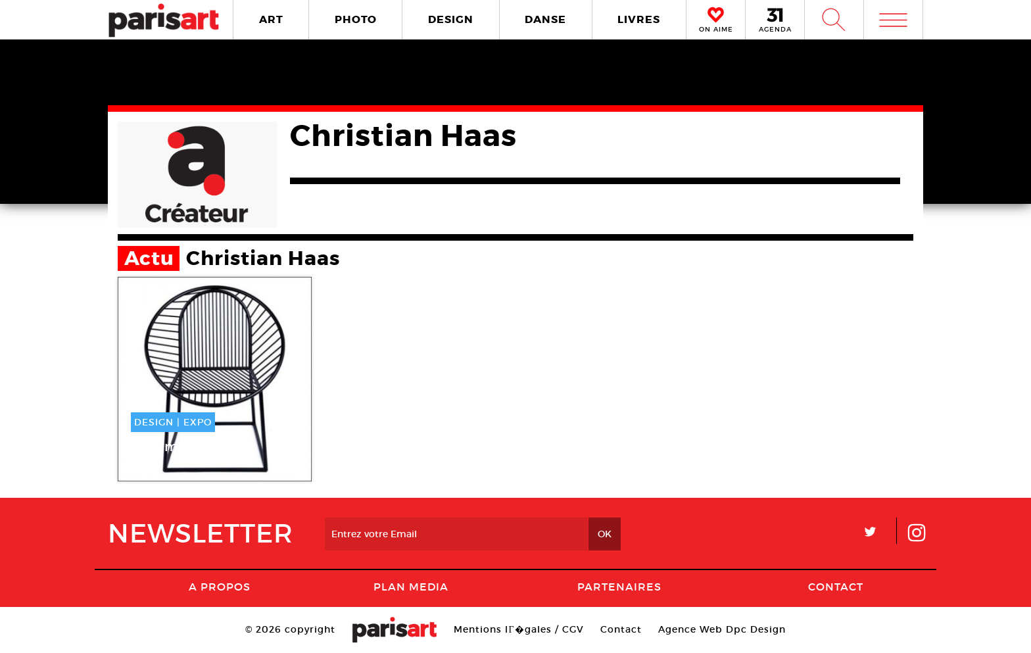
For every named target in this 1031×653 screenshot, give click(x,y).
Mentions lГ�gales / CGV (518, 629)
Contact (835, 586)
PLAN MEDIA (410, 586)
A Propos (220, 586)
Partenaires (619, 586)
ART (271, 19)
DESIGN (450, 19)
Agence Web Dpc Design (722, 629)
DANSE (545, 19)
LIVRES (638, 19)
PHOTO (356, 19)
